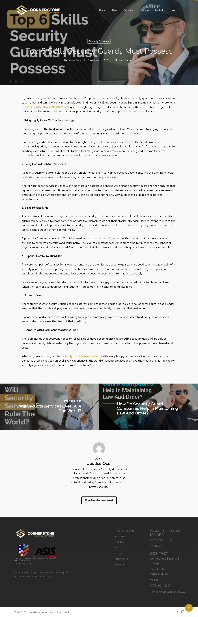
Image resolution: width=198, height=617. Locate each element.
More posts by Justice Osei (99, 500)
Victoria (118, 553)
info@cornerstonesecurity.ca (166, 591)
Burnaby (119, 542)
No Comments (123, 60)
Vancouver (120, 536)
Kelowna (119, 564)
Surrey (118, 547)
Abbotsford (121, 559)
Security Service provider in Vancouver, (46, 107)
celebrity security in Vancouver (80, 356)
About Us (156, 545)
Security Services (99, 41)
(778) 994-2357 (160, 585)
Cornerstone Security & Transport (164, 561)
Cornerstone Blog (161, 540)
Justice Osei (74, 60)
